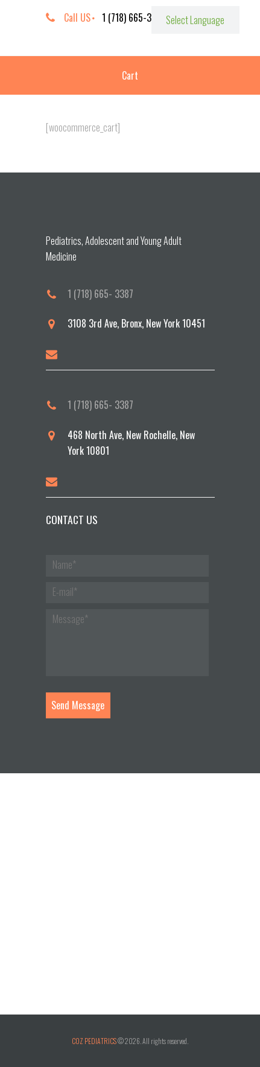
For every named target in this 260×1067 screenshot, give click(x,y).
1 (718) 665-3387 (133, 17)
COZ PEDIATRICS (94, 1041)
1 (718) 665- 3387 (100, 294)
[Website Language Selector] (195, 20)
